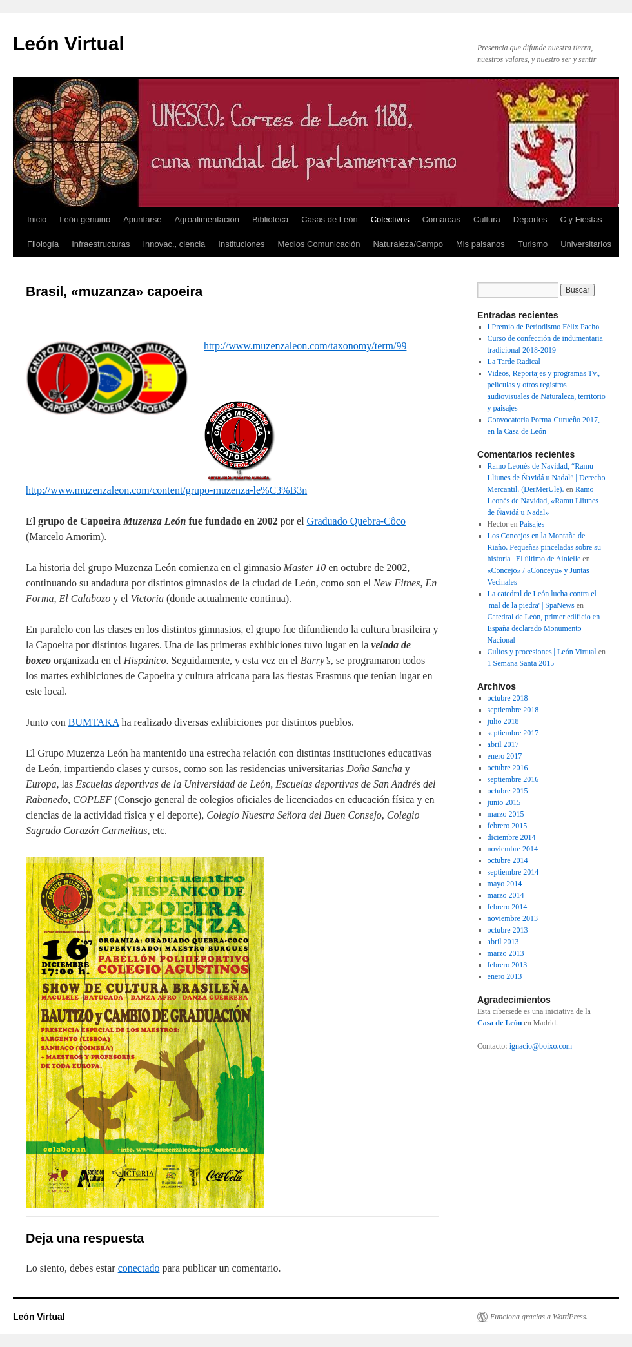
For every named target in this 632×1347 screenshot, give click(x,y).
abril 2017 (503, 744)
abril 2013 (503, 941)
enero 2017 (505, 756)
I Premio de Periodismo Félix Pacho (544, 326)
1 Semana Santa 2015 (521, 663)
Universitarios (585, 244)
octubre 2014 (508, 860)
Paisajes (532, 523)
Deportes (530, 219)
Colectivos (390, 219)
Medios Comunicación (319, 244)
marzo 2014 (506, 895)
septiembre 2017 (513, 732)
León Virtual (68, 43)
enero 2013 (505, 976)
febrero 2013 (508, 964)
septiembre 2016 (513, 779)
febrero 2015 (508, 825)
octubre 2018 (508, 698)
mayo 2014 (505, 883)
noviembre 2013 (513, 918)
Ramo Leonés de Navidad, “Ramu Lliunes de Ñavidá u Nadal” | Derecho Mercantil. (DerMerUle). (547, 477)
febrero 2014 (508, 906)
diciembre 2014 (512, 837)
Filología (43, 244)
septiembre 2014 (513, 872)
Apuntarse (142, 219)
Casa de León (499, 1022)
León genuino (84, 219)
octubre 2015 (508, 790)
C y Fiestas (581, 219)
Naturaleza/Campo (407, 244)
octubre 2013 (508, 930)
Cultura (486, 219)
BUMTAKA (93, 722)
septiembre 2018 (513, 709)
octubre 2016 (508, 767)
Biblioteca (270, 219)
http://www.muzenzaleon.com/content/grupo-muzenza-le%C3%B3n (166, 490)
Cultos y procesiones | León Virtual (542, 651)
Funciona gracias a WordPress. (539, 1316)
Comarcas (441, 219)
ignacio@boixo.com (540, 1046)
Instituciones (241, 244)
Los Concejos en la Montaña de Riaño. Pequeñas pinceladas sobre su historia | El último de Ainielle (544, 547)
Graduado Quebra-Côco (356, 521)
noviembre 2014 (513, 848)
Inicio (36, 219)
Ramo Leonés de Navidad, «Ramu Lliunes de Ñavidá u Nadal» (543, 501)
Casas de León (329, 219)
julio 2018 (503, 721)
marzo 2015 (506, 814)
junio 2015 (504, 802)
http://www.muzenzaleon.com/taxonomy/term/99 (305, 345)
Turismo (533, 244)
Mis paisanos (480, 244)
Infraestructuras (101, 244)
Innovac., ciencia (174, 244)
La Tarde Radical (514, 361)
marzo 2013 (506, 953)
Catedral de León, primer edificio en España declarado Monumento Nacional (544, 628)
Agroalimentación (206, 219)
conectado (139, 1268)
